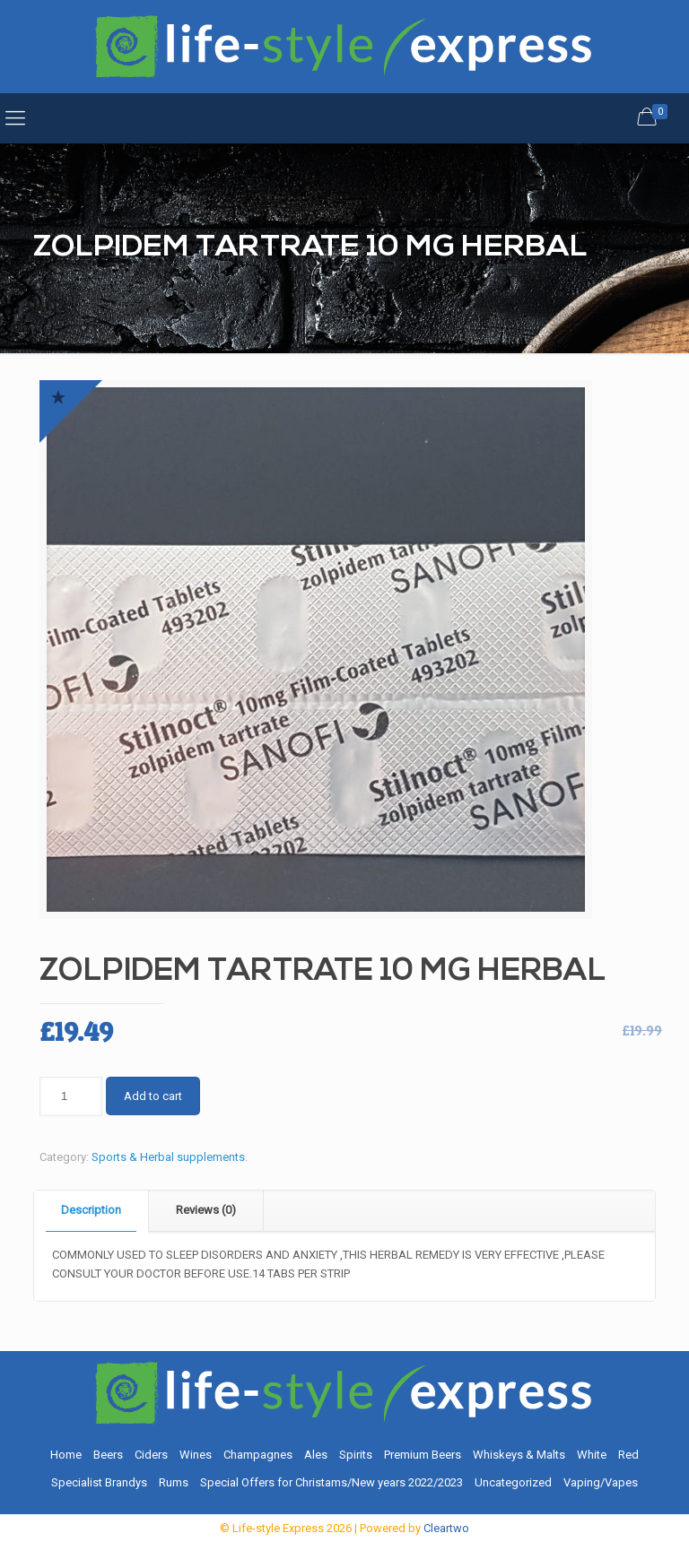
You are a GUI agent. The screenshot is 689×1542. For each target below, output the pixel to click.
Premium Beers (422, 1454)
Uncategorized (513, 1482)
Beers (108, 1454)
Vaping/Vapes (600, 1482)
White (591, 1454)
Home (66, 1454)
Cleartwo (446, 1528)
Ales (315, 1454)
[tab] (91, 1211)
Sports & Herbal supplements (168, 1157)
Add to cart (153, 1096)
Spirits (355, 1454)
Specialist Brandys (99, 1482)
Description (91, 1210)
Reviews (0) (206, 1210)
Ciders (151, 1454)
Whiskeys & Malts (519, 1454)
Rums (173, 1482)
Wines (195, 1454)
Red (628, 1454)
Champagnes (257, 1454)
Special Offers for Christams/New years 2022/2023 (331, 1482)
